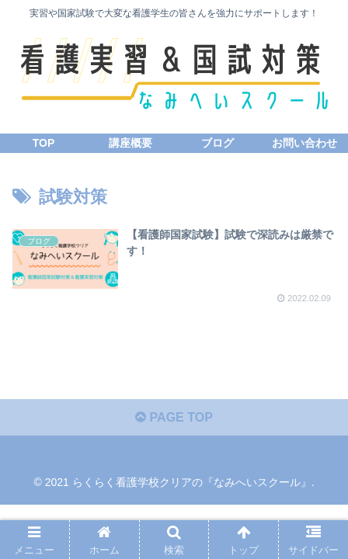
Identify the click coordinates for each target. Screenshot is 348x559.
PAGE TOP (174, 417)
